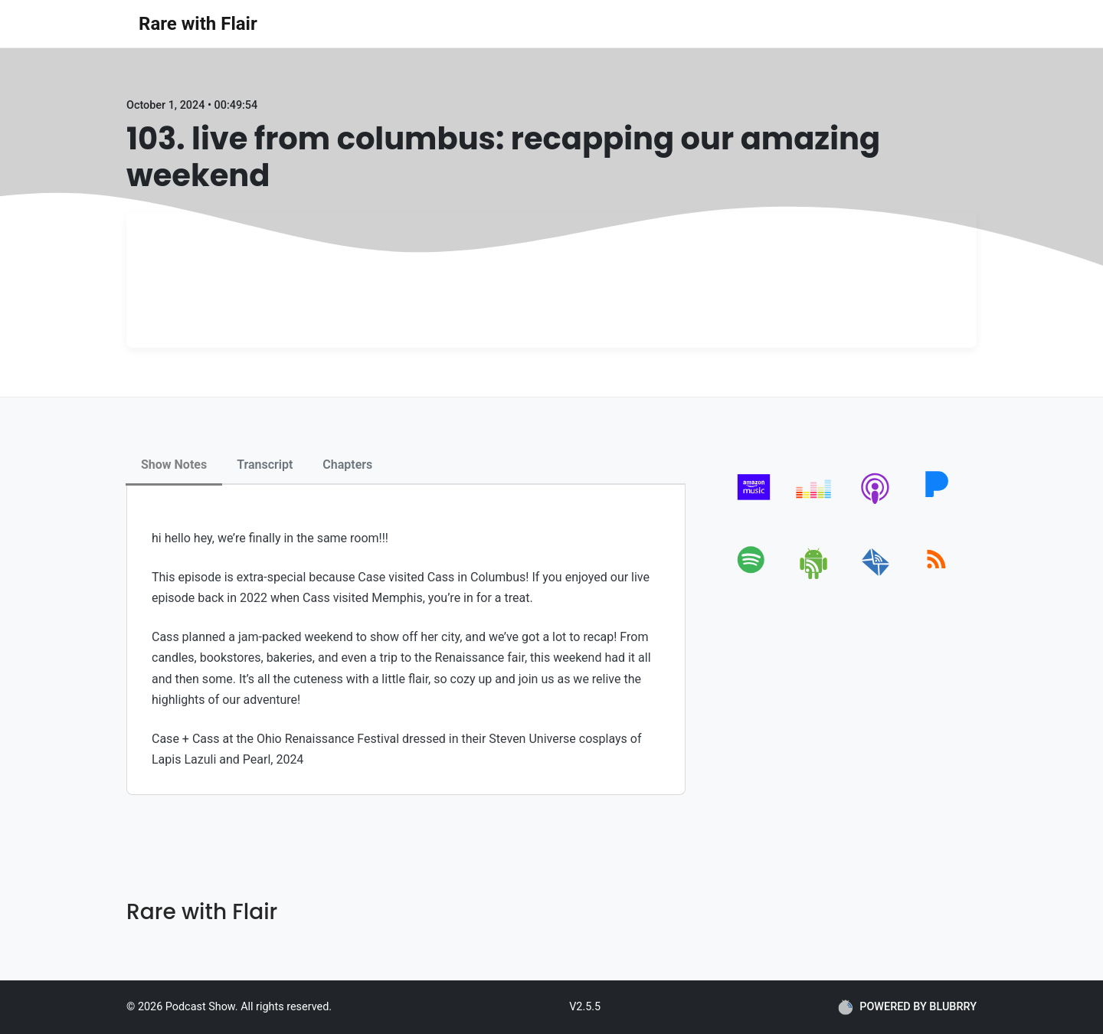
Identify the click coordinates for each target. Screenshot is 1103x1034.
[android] (814, 576)
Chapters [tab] (347, 464)
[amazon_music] (754, 503)
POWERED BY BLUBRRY (907, 1007)
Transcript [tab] (265, 464)
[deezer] (814, 503)
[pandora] (936, 503)
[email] (876, 576)
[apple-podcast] (876, 503)
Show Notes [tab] (174, 464)
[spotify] (754, 576)
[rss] (936, 576)
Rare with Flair (198, 23)
